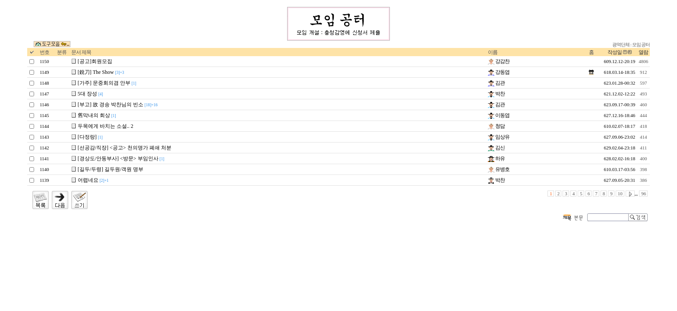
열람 (643, 52)
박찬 (496, 94)
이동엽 (498, 115)
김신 (496, 148)
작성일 (614, 52)
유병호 (498, 169)
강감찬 (498, 61)
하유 (496, 159)
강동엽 (498, 72)
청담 (496, 126)
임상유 (498, 137)
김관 (496, 83)
